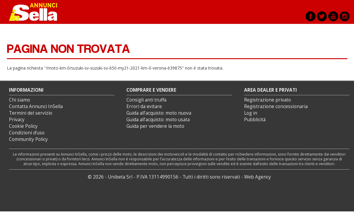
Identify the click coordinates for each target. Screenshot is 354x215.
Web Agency (257, 177)
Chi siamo (19, 100)
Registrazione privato (267, 100)
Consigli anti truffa (146, 100)
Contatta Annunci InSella (36, 106)
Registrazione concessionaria (276, 106)
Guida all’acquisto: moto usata (158, 119)
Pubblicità (255, 119)
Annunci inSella (37, 12)
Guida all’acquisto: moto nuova (158, 113)
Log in (250, 113)
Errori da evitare (144, 106)
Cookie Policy (23, 126)
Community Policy (28, 139)
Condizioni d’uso (27, 133)
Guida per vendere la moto (155, 126)
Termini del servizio (30, 113)
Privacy (16, 119)
